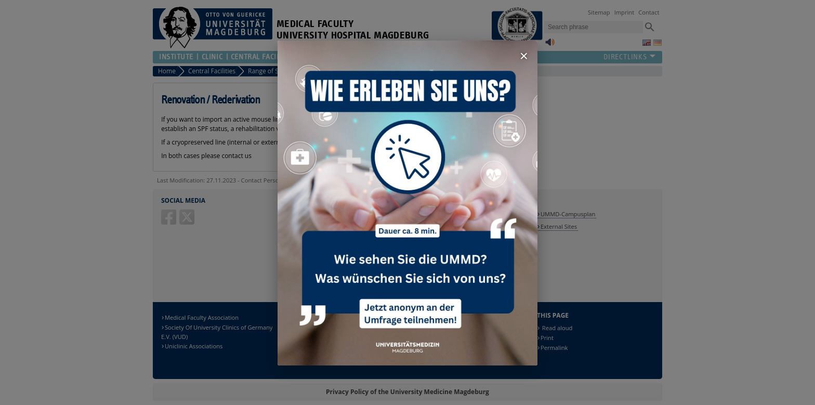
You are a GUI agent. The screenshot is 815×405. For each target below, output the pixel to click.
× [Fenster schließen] (524, 56)
